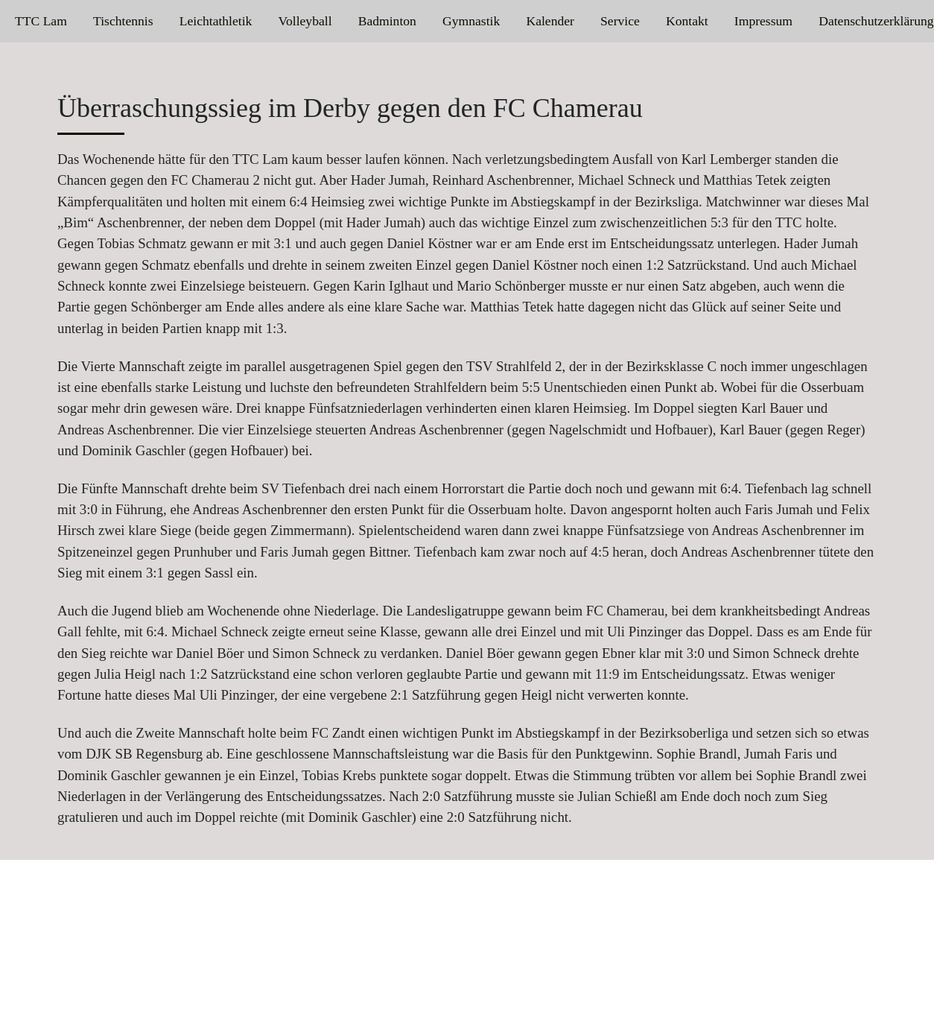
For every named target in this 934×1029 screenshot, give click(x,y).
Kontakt (687, 20)
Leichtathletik (216, 20)
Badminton (387, 20)
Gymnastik (471, 20)
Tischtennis (123, 20)
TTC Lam (41, 20)
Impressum (763, 20)
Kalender (550, 20)
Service (620, 20)
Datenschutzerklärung (876, 20)
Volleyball (305, 20)
